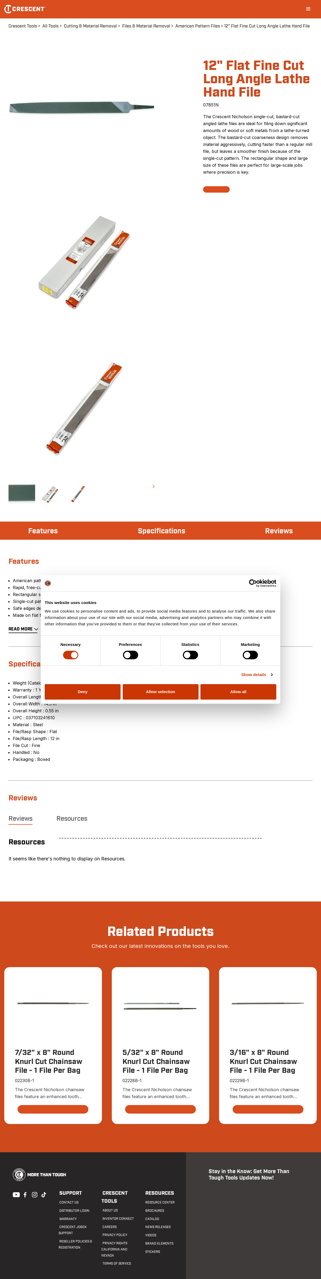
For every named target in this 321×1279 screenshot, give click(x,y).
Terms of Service (115, 1255)
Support (69, 1193)
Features (43, 531)
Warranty (67, 1219)
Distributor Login (74, 1210)
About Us (109, 1202)
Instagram (34, 1194)
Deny (83, 691)
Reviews (278, 531)
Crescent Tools (23, 26)
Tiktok (44, 1194)
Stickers (152, 1251)
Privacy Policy (113, 1227)
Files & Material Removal (146, 26)
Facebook (24, 1194)
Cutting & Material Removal (90, 26)
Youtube (15, 1194)
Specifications (161, 531)
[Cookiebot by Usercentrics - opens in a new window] (253, 583)
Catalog (151, 1219)
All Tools (50, 26)
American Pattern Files (197, 26)
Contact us (68, 1202)
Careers (108, 1219)
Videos (150, 1235)
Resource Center (159, 1202)
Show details (253, 674)
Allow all (238, 691)
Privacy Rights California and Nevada (114, 1241)
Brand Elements (158, 1243)
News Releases (157, 1227)
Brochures (154, 1210)
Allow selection (160, 691)
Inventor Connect (117, 1210)
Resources (71, 819)
